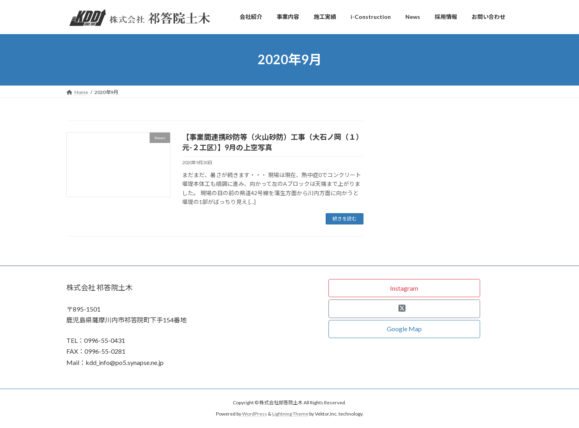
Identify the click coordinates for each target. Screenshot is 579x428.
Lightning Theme (290, 414)
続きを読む (345, 219)
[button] (404, 288)
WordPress (254, 414)
